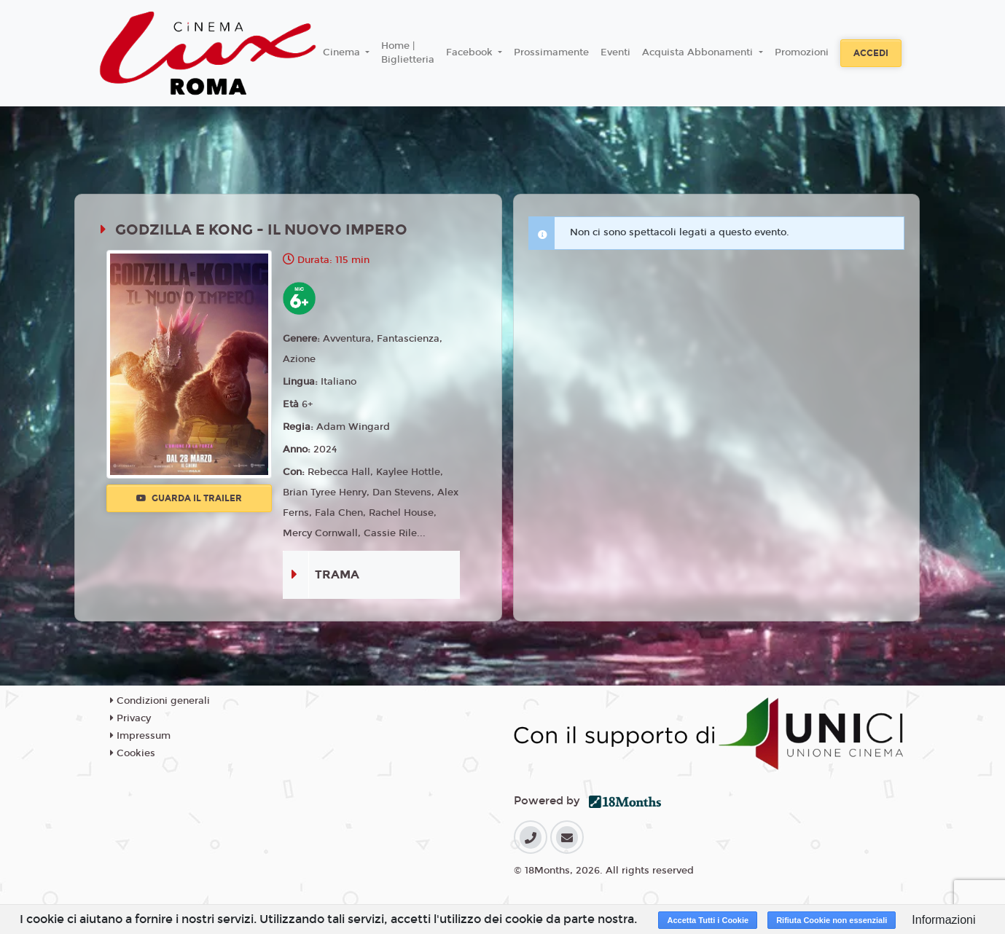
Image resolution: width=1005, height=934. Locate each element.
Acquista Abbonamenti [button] (699, 52)
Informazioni (943, 920)
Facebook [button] (471, 52)
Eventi (615, 52)
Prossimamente (551, 52)
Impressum (140, 736)
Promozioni (802, 52)
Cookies (132, 753)
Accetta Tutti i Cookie (707, 920)
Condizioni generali (160, 701)
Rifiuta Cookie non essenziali (831, 920)
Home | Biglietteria (407, 53)
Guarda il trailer (189, 498)
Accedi (870, 53)
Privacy (130, 718)
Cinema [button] (343, 52)
